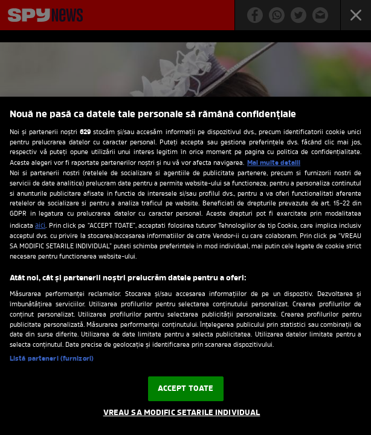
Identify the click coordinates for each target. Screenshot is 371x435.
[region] (185, 266)
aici (40, 226)
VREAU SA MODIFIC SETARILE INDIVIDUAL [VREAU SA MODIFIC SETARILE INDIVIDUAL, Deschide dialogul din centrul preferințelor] (181, 413)
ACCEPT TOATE (186, 388)
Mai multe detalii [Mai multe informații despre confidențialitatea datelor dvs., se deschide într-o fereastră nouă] (273, 163)
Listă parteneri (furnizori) (52, 359)
